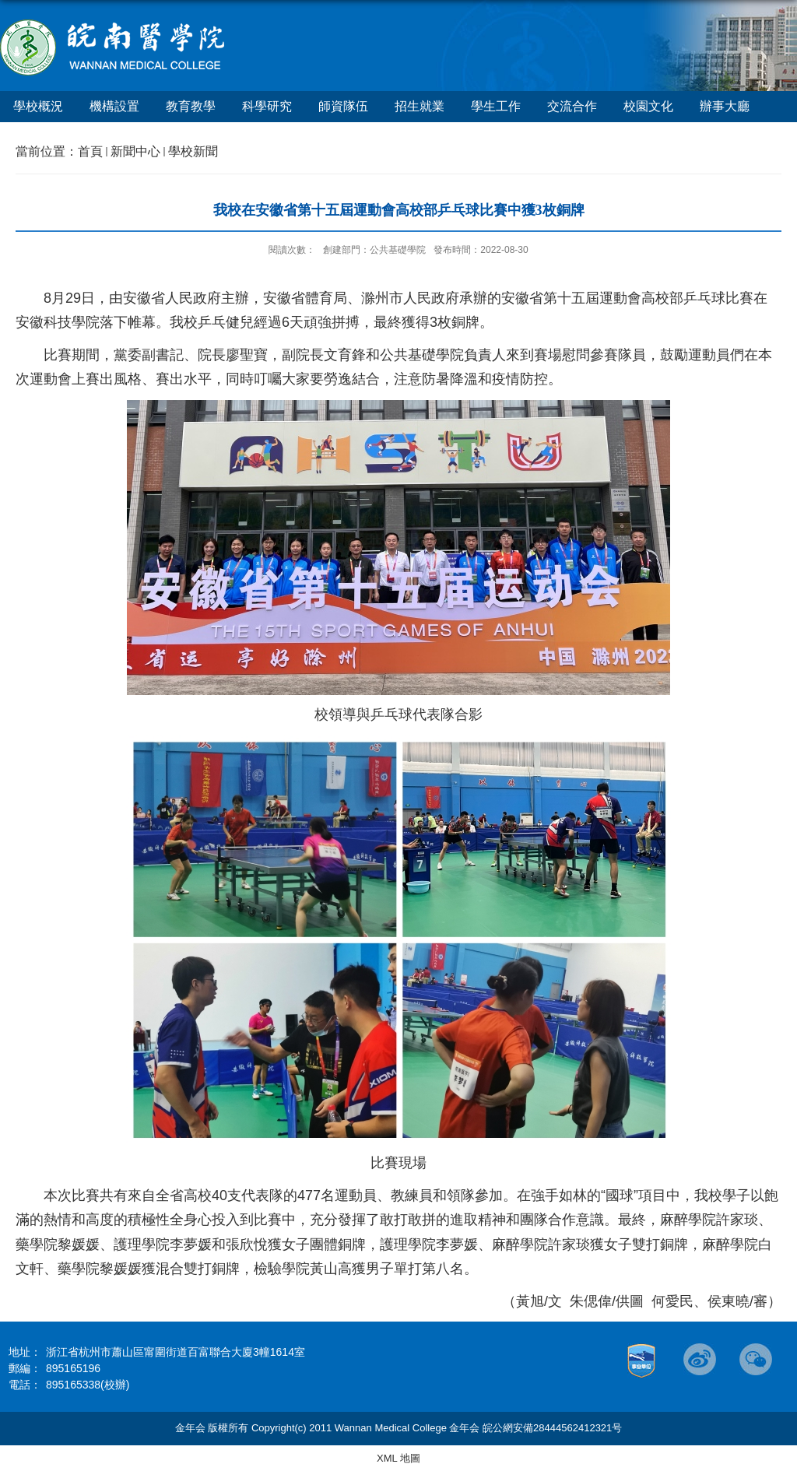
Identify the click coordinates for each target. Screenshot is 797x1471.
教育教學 (191, 106)
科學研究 (267, 106)
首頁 (90, 151)
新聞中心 (135, 151)
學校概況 (38, 106)
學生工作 (496, 106)
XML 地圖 (398, 1458)
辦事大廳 (725, 106)
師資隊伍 (343, 106)
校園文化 (648, 106)
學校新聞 (193, 151)
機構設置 (114, 106)
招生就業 (419, 106)
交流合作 (572, 106)
